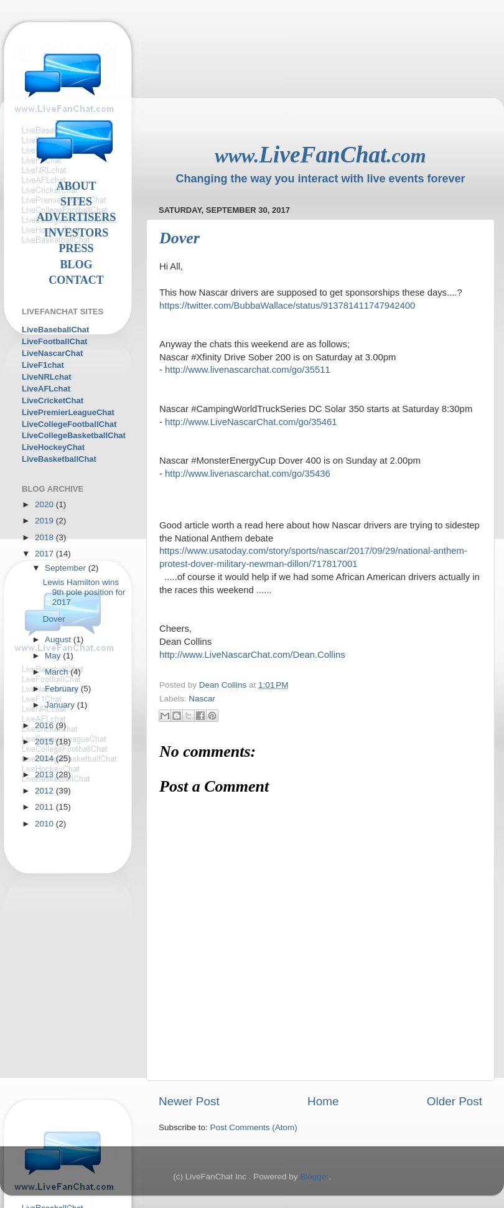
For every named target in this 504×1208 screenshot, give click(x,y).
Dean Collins (224, 685)
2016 (45, 725)
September (66, 568)
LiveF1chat (43, 365)
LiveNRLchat (46, 377)
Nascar (202, 698)
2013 (45, 774)
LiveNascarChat (52, 353)
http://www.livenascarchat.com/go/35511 (247, 370)
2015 (45, 741)
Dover (54, 619)
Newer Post (189, 1101)
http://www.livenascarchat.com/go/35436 (247, 474)
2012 (45, 790)
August (59, 639)
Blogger (314, 1176)
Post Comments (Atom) (253, 1127)
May (54, 655)
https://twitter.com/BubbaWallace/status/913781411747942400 (287, 306)
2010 (45, 823)
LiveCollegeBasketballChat (74, 435)
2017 (45, 553)
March (57, 672)
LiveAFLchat (46, 388)
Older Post (454, 1101)
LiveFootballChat (54, 341)
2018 (45, 537)
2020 (45, 504)
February (63, 688)
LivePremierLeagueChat (68, 412)
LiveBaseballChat (55, 329)
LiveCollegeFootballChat (69, 424)
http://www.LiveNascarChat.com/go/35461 (251, 422)
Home (322, 1101)
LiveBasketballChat (59, 459)
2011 (45, 807)
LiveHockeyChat (53, 447)
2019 (45, 520)
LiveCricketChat (52, 400)
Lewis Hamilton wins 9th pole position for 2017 (84, 592)
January (61, 704)
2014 (45, 758)
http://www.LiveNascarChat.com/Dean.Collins (252, 655)
